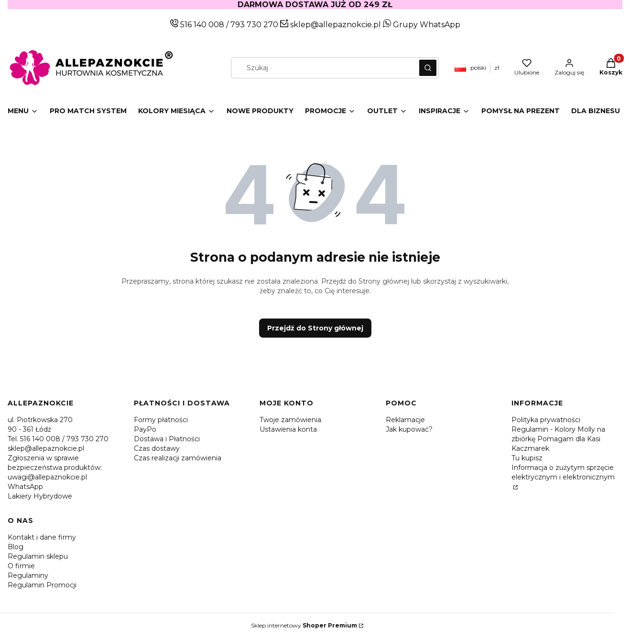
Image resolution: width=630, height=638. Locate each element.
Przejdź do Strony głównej (315, 328)
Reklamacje (405, 419)
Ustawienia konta (288, 429)
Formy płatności (161, 419)
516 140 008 (201, 24)
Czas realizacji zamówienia (177, 458)
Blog (15, 546)
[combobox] (322, 68)
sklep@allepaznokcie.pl (334, 24)
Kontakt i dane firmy (42, 537)
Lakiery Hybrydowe (40, 496)
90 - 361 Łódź (29, 429)
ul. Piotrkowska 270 (40, 419)
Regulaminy (28, 575)
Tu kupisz (527, 458)
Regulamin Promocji (42, 585)
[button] (427, 68)
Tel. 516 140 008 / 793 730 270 (58, 439)
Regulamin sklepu (38, 556)
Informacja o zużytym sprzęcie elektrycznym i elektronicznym (563, 472)
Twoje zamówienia (290, 419)
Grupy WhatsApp (421, 24)
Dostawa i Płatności (167, 439)
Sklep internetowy (304, 625)
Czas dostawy (157, 448)
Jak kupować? (409, 429)
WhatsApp (25, 486)
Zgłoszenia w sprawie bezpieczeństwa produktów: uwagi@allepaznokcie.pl (55, 467)
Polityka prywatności (545, 419)
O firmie (21, 566)
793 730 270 (255, 24)
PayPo (145, 429)
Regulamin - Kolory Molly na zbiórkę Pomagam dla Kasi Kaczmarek (558, 439)
